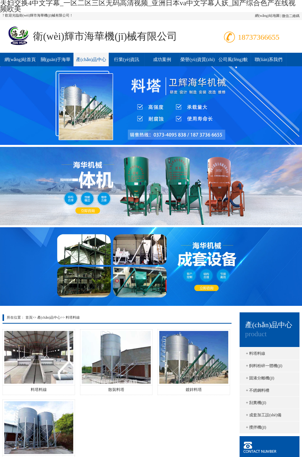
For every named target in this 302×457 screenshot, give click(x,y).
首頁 (28, 317)
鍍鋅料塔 (194, 389)
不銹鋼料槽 (257, 390)
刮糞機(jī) (256, 403)
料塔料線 (73, 317)
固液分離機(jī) (260, 378)
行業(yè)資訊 (126, 59)
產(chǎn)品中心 (91, 59)
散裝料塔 (116, 389)
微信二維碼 (290, 16)
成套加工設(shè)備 (263, 415)
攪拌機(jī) (256, 427)
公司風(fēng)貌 (233, 59)
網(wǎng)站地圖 (267, 16)
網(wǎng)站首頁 (20, 59)
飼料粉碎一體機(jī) (264, 366)
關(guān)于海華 (56, 59)
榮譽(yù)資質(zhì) (197, 59)
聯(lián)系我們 (269, 59)
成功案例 (162, 59)
